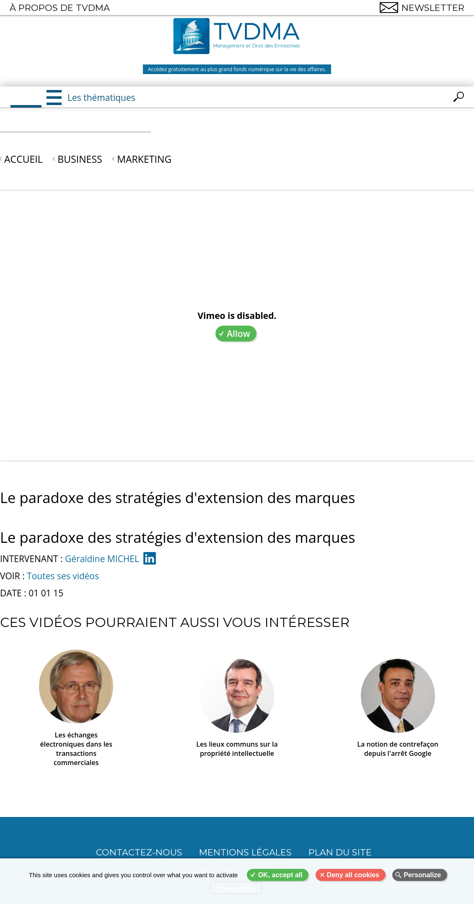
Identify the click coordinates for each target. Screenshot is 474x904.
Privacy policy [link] (236, 887)
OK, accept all (280, 874)
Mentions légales (245, 852)
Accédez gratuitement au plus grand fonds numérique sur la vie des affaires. (237, 69)
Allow (238, 333)
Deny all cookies (353, 874)
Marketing (144, 159)
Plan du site (340, 852)
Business (79, 159)
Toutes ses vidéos (63, 576)
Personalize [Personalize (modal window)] (422, 874)
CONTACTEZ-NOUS (139, 852)
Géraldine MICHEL (102, 559)
